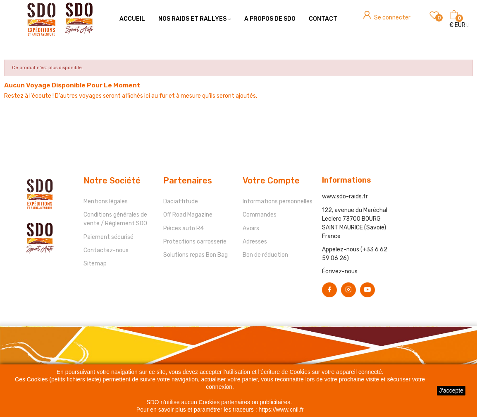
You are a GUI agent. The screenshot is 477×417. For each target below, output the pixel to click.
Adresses (255, 241)
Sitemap (95, 263)
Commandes (260, 214)
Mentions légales (105, 201)
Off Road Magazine (187, 214)
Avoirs (251, 228)
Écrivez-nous (340, 271)
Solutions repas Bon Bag (195, 254)
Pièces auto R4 (183, 228)
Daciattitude (180, 201)
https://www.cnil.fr (281, 409)
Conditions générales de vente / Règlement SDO (115, 219)
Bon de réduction (265, 254)
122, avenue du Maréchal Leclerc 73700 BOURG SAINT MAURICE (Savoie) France (354, 223)
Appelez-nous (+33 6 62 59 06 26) (354, 254)
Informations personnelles (277, 201)
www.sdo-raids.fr (345, 196)
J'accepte (451, 390)
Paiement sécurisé (108, 237)
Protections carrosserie (195, 241)
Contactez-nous (106, 250)
